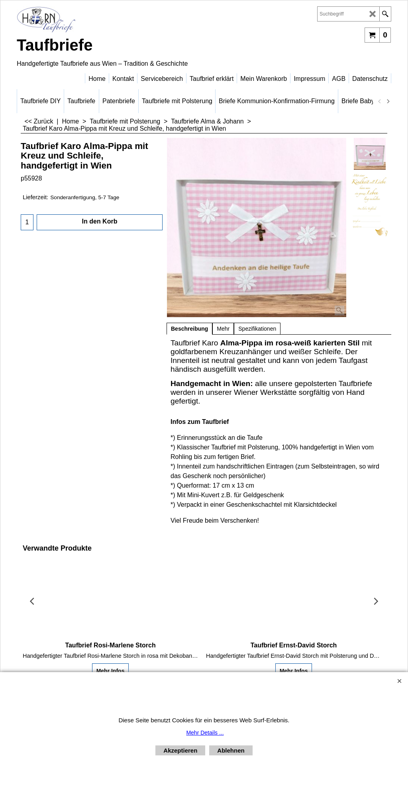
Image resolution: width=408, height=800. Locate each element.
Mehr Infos (110, 671)
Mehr (223, 328)
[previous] (379, 101)
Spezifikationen (257, 328)
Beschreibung (189, 328)
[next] (387, 101)
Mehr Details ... (205, 732)
